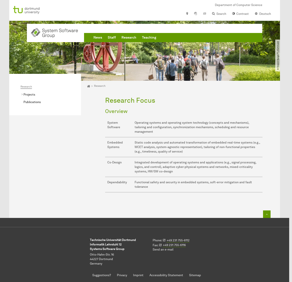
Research (128, 37)
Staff (112, 37)
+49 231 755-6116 (174, 245)
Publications (32, 102)
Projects (29, 94)
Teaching (149, 37)
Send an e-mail (163, 249)
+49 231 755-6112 (178, 240)
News (97, 37)
